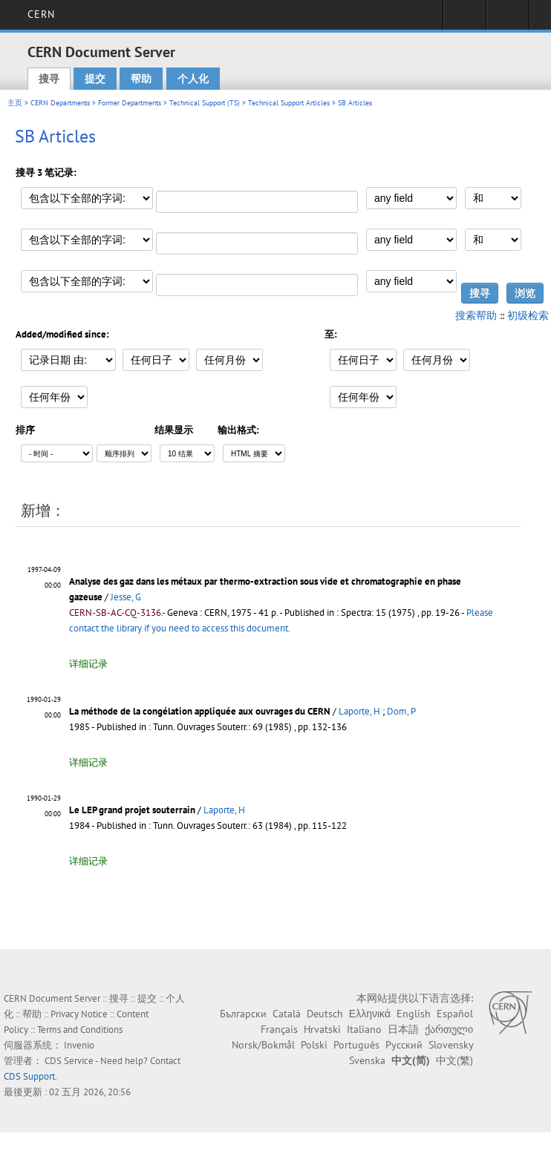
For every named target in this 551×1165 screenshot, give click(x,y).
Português (356, 1044)
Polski (314, 1044)
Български (243, 1013)
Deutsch (325, 1013)
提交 (95, 78)
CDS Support (29, 1076)
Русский (404, 1044)
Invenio (79, 1045)
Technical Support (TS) (204, 103)
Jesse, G (126, 597)
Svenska (367, 1060)
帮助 (141, 78)
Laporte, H (359, 711)
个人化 (193, 78)
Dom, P (401, 711)
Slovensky (450, 1044)
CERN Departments (60, 103)
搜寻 (49, 78)
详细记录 (88, 663)
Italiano (364, 1029)
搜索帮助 (476, 315)
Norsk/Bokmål (263, 1044)
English (414, 1013)
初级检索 (528, 315)
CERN (41, 14)
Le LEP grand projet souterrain (132, 810)
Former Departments (129, 103)
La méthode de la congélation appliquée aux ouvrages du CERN (199, 711)
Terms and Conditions (80, 1029)
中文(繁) (454, 1060)
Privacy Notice (79, 1014)
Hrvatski (322, 1029)
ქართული (449, 1029)
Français (279, 1029)
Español (455, 1013)
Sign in (464, 19)
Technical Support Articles (289, 103)
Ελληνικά (370, 1013)
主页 (14, 103)
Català (287, 1013)
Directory (507, 19)
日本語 (403, 1029)
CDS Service (69, 1060)
